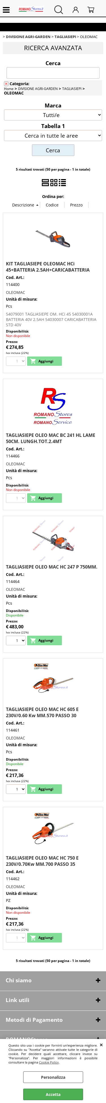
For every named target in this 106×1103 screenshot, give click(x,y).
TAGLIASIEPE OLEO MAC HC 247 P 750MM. (52, 567)
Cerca (53, 63)
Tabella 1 (53, 125)
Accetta (53, 1094)
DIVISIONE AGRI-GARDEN (38, 88)
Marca (53, 105)
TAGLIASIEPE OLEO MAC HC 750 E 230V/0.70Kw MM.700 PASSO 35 (42, 861)
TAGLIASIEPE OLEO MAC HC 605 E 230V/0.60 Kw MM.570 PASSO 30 (42, 712)
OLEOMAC (15, 292)
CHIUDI (101, 1044)
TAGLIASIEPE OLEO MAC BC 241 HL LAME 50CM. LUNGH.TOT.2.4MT (50, 438)
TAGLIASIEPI (71, 88)
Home (9, 88)
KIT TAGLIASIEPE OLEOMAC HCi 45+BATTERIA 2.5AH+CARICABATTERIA (48, 267)
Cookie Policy (49, 1062)
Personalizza (53, 1077)
